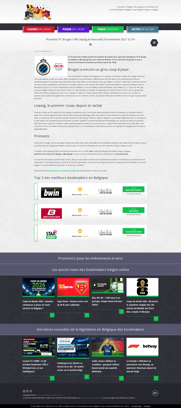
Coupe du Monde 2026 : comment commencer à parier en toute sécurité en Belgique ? (38, 308)
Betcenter (133, 213)
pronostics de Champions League (62, 174)
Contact (40, 398)
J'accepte (147, 406)
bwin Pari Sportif (133, 192)
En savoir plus (137, 406)
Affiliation (48, 398)
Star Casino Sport (133, 234)
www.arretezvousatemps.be (91, 401)
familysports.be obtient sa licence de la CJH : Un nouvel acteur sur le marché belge (70, 370)
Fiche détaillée (134, 197)
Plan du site (58, 398)
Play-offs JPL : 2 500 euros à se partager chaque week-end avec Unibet (107, 304)
